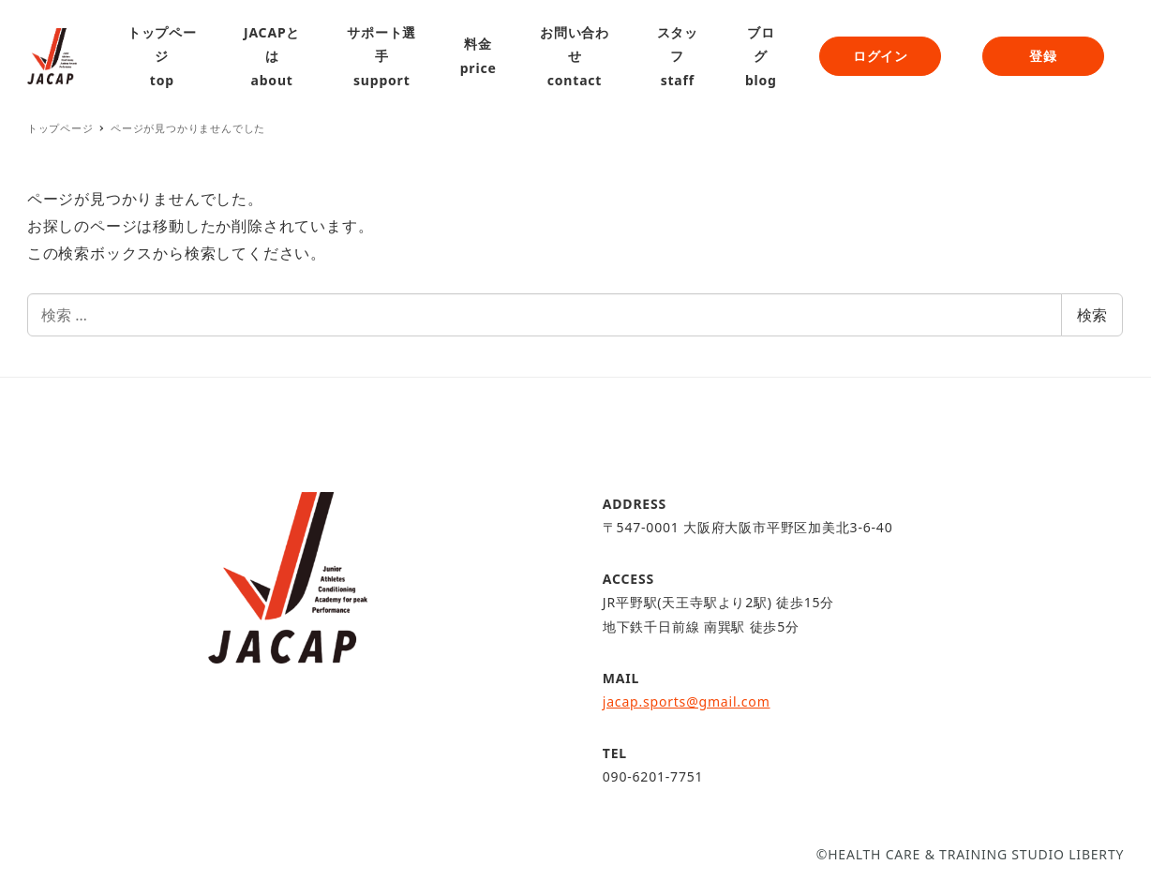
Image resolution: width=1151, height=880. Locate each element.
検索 (1092, 315)
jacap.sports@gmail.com (686, 701)
